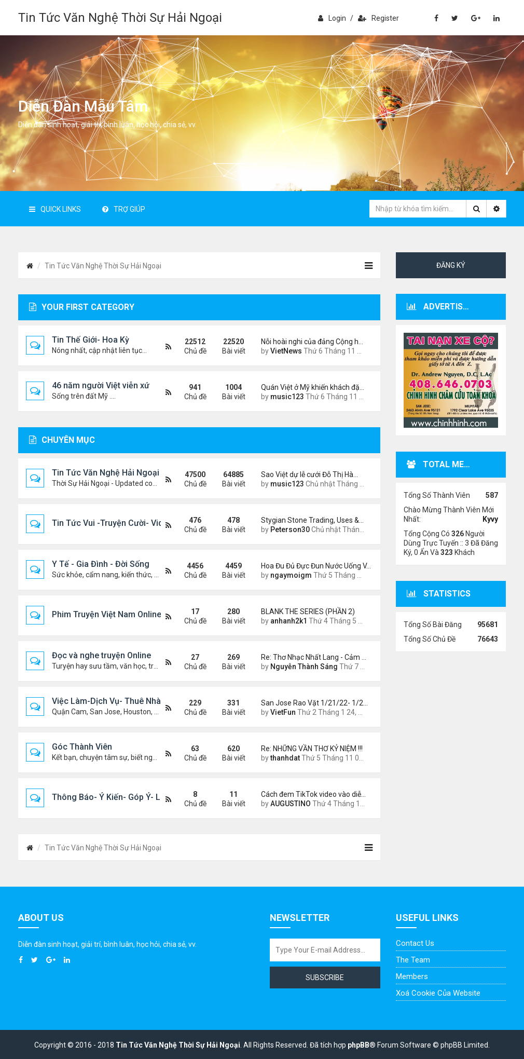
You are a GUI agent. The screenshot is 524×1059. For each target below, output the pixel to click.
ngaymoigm (291, 575)
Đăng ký (450, 265)
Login (332, 18)
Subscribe (325, 977)
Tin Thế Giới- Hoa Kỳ (90, 340)
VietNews (286, 351)
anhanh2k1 (288, 621)
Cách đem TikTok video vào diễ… (313, 794)
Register (378, 18)
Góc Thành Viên (82, 747)
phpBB (358, 1045)
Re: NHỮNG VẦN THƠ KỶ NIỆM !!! (312, 748)
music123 (287, 396)
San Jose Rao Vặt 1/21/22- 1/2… (313, 703)
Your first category (81, 307)
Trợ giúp (123, 209)
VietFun (283, 712)
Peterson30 (290, 529)
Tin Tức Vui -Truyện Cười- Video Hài (119, 523)
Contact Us (415, 943)
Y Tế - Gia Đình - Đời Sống (100, 564)
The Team (413, 960)
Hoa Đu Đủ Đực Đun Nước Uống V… (313, 566)
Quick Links (55, 209)
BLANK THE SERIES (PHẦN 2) (308, 611)
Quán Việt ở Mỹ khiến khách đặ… (312, 387)
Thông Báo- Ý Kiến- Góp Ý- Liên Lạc (120, 797)
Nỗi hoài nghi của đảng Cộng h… (312, 341)
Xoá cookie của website (438, 993)
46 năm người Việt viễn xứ (100, 385)
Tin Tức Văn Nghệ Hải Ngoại (105, 473)
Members (412, 976)
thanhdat (285, 758)
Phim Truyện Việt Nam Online (106, 614)
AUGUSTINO (290, 803)
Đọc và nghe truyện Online (101, 655)
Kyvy (490, 519)
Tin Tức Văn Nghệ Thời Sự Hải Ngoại (120, 17)
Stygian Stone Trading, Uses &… (312, 520)
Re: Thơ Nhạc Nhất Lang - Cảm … (313, 657)
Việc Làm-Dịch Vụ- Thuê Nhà (106, 701)
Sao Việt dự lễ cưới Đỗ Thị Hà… (309, 474)
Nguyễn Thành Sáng (304, 666)
